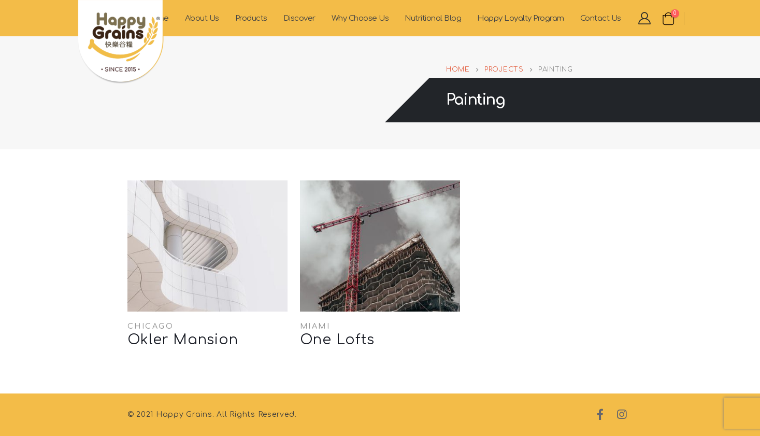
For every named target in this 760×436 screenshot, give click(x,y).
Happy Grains (184, 414)
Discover (299, 18)
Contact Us (600, 18)
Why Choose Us (360, 18)
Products (251, 18)
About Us (202, 18)
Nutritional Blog (433, 18)
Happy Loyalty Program (520, 18)
